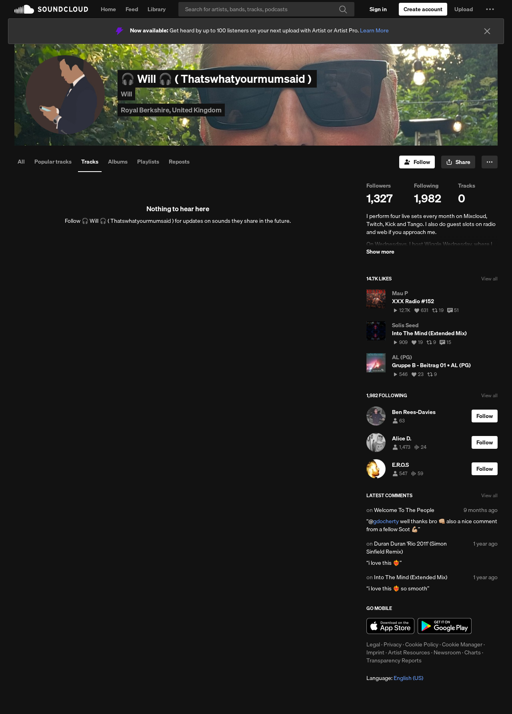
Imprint (375, 652)
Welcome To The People (404, 510)
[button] (490, 9)
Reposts (179, 161)
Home (108, 9)
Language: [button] (394, 678)
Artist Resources (409, 652)
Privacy (393, 644)
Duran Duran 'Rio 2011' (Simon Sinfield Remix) (406, 547)
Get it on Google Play (445, 626)
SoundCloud (51, 9)
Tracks (89, 161)
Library (157, 9)
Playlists (148, 161)
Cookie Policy (421, 644)
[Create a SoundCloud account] (423, 9)
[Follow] (417, 162)
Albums (118, 161)
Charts (472, 652)
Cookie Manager (462, 644)
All (21, 161)
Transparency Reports (394, 660)
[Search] (266, 9)
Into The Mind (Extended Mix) (410, 577)
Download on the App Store (390, 626)
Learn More (374, 30)
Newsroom (447, 652)
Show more (380, 252)
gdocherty (386, 521)
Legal (373, 644)
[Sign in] (378, 9)
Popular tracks (53, 161)
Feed (132, 9)
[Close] (487, 31)
